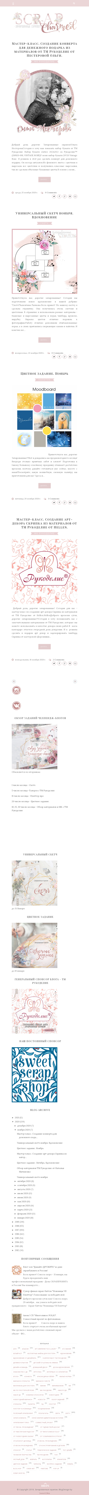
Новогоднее (54, 1395)
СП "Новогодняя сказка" (23, 1436)
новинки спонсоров (35, 1395)
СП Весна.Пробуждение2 (23, 1445)
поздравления (44, 1409)
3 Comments (53, 498)
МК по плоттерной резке (23, 1390)
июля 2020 (22, 1193)
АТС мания (66, 1349)
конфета (28, 1376)
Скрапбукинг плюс (21, 1422)
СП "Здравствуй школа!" (50, 1427)
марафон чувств (43, 1381)
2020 (17, 1121)
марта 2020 (23, 1209)
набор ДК (17, 1395)
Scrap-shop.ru (19, 1473)
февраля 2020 (24, 1213)
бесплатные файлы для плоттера (41, 1353)
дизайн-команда (20, 1367)
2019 (17, 1222)
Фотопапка (47, 1459)
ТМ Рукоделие (42, 1455)
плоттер (52, 1404)
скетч (44, 223)
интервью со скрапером (57, 1372)
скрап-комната (19, 1418)
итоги (15, 1376)
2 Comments (58, 659)
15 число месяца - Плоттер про (28, 796)
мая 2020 (21, 1201)
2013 (17, 1246)
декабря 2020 (24, 1125)
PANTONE (44, 1469)
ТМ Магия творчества (22, 1455)
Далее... (45, 179)
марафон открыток (21, 1381)
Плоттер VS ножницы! (22, 1409)
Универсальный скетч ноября (32, 1177)
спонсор (17, 1450)
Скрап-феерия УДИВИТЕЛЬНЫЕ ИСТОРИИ (47, 1418)
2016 (17, 1234)
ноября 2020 (23, 1129)
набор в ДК (62, 1390)
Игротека (37, 1372)
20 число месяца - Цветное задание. (30, 801)
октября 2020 (24, 1181)
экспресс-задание (54, 1464)
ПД (42, 1404)
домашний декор (40, 1367)
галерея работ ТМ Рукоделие (54, 1358)
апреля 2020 (23, 1205)
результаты (43, 1413)
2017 (17, 1230)
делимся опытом (20, 1363)
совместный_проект (44, 1422)
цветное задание (20, 1464)
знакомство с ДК (20, 1372)
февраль (33, 1459)
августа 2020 (23, 1189)
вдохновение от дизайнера (24, 1358)
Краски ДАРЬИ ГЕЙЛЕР (45, 1376)
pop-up (56, 1469)
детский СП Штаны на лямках (45, 1363)
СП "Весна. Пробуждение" (23, 1427)
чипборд (37, 1464)
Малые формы (65, 1376)
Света (57, 1413)
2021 (17, 1117)
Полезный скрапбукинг (23, 1413)
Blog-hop (17, 1469)
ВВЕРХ (45, 1483)
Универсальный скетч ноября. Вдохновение (44, 215)
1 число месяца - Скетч (23, 785)
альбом (25, 1349)
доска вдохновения (61, 1367)
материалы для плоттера (24, 1386)
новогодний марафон (22, 1399)
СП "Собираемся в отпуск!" (51, 1436)
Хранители (61, 1459)
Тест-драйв (67, 1450)
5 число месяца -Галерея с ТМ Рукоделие (33, 790)
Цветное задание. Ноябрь (44, 373)
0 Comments (51, 192)
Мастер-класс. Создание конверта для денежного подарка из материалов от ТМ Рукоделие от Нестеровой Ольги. (44, 49)
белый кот (17, 1353)
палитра (44, 380)
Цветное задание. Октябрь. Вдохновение (38, 1162)
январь (70, 1464)
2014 (17, 1242)
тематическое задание (47, 1450)
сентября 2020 (24, 1185)
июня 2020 (22, 1197)
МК (70, 1386)
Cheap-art (30, 1469)
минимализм (57, 1386)
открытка (17, 1404)
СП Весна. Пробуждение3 (47, 1441)
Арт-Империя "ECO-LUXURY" (46, 1349)
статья (29, 1450)
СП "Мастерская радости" (23, 1432)
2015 (17, 1238)
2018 (17, 1226)
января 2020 (23, 1217)
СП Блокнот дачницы (22, 1441)
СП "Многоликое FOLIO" (50, 1432)
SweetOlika (44, 1493)
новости (41, 1399)
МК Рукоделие (44, 61)
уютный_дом (18, 1459)
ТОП (56, 1455)
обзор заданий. (58, 1399)
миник (43, 1386)
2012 (17, 1250)
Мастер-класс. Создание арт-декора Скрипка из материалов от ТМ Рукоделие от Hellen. (44, 523)
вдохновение (66, 1353)
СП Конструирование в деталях (52, 1445)
